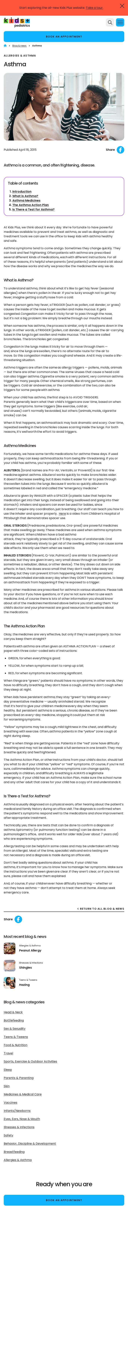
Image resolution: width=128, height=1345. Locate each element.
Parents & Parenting (19, 1078)
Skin (7, 1086)
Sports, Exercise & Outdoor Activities (30, 1061)
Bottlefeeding (14, 1020)
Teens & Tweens (16, 1037)
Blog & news (19, 45)
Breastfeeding (14, 1152)
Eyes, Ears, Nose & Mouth (22, 1119)
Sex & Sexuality (14, 1028)
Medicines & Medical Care (23, 1094)
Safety (8, 1135)
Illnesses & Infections (19, 1127)
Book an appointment (64, 36)
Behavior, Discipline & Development (30, 1143)
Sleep (8, 1070)
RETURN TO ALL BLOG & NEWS (102, 909)
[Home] (5, 45)
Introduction (21, 191)
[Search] (110, 22)
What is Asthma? (25, 196)
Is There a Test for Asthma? (33, 209)
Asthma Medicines (26, 200)
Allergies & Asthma (18, 1160)
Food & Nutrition (15, 1045)
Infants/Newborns (17, 1111)
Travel (8, 1053)
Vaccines (10, 1102)
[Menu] (120, 22)
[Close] (122, 6)
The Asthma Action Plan (30, 205)
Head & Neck (13, 1012)
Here (62, 513)
